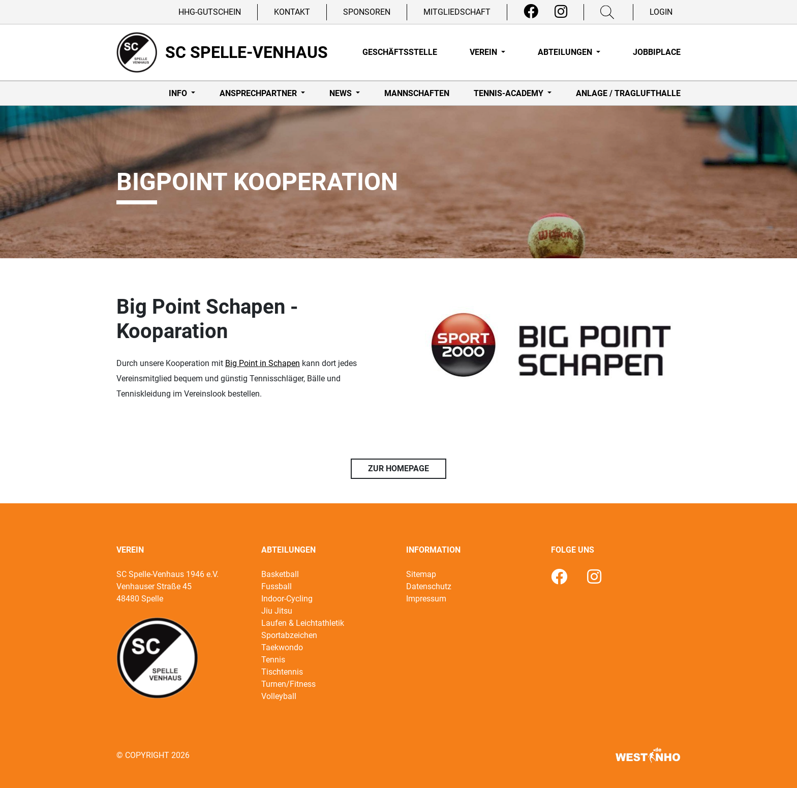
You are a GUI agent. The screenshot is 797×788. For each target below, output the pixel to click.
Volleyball (278, 696)
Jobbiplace (657, 52)
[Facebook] (530, 11)
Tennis (273, 659)
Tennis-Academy (509, 93)
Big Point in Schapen (262, 363)
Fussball (276, 586)
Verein (484, 52)
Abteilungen (566, 52)
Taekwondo (282, 647)
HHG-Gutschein (209, 12)
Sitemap (421, 574)
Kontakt (292, 12)
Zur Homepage (398, 468)
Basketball (280, 574)
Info (179, 93)
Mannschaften (416, 93)
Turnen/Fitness (288, 684)
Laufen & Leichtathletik (302, 623)
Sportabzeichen (289, 635)
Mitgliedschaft (457, 12)
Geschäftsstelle (399, 52)
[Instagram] (560, 11)
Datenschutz (428, 586)
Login (661, 12)
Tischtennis (282, 672)
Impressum (426, 598)
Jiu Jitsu (276, 611)
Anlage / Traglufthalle (628, 93)
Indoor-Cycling (287, 598)
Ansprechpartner (259, 93)
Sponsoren (366, 12)
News (341, 93)
